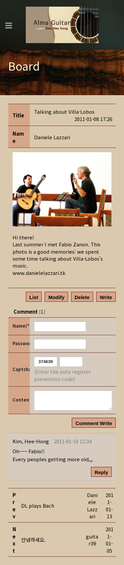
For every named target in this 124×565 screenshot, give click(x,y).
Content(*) (21, 400)
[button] (31, 441)
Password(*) (21, 343)
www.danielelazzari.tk (39, 272)
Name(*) (21, 326)
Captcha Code (21, 369)
